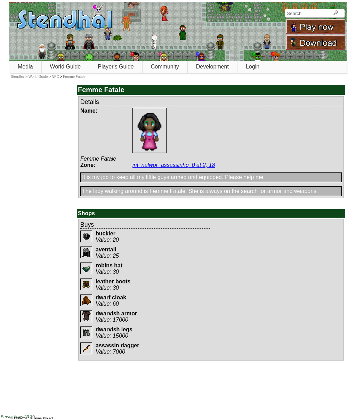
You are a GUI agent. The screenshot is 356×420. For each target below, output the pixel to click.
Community (165, 67)
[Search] (335, 13)
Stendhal (17, 77)
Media (25, 67)
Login (252, 67)
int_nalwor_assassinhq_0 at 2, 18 (173, 165)
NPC (55, 77)
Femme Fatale (74, 77)
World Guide (65, 67)
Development (212, 67)
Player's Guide (116, 67)
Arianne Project (41, 418)
